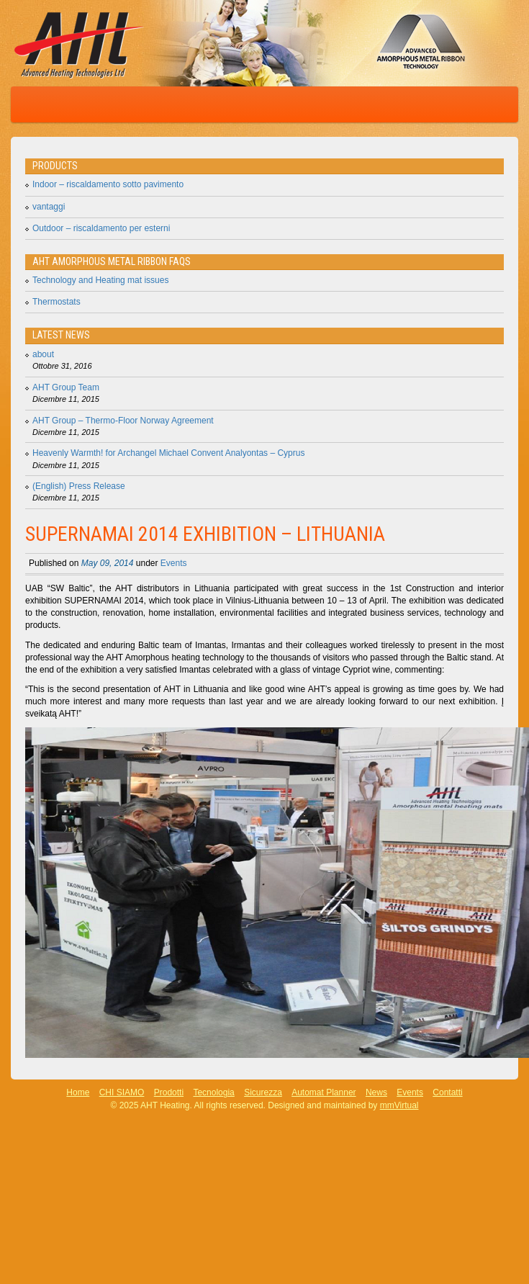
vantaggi (48, 207)
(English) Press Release (78, 486)
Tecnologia (213, 1092)
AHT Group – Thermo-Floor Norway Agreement (123, 421)
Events (173, 563)
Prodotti (169, 1092)
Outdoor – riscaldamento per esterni (101, 228)
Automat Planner (323, 1092)
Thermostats (56, 302)
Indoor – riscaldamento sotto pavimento (108, 184)
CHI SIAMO (122, 1092)
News (376, 1092)
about (43, 354)
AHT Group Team (65, 387)
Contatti (447, 1092)
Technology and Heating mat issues (100, 280)
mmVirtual (399, 1105)
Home (77, 1092)
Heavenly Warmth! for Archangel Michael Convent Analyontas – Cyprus (168, 453)
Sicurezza (263, 1092)
